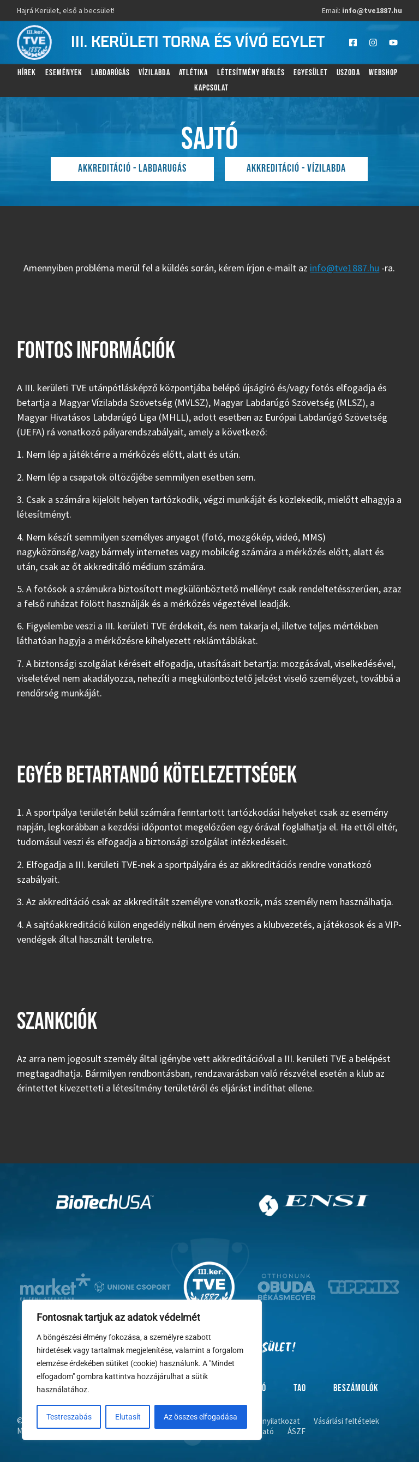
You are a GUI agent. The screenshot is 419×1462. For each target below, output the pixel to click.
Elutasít (128, 1416)
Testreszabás (69, 1416)
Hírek (26, 73)
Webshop (383, 73)
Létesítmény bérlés (251, 73)
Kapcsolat (211, 88)
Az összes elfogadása (201, 1416)
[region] (142, 1370)
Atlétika (193, 73)
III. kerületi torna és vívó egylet (198, 42)
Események (63, 73)
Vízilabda (154, 73)
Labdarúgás (110, 73)
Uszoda (348, 73)
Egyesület (311, 73)
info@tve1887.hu (344, 268)
